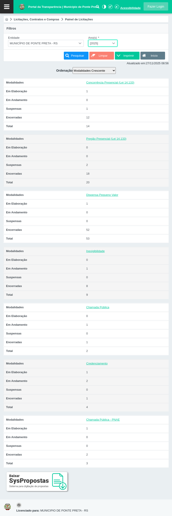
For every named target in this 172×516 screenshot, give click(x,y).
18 (87, 173)
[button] (156, 6)
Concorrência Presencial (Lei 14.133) (110, 82)
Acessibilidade (130, 8)
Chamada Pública (97, 307)
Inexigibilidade (95, 251)
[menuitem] (6, 19)
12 (87, 117)
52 (87, 229)
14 (87, 126)
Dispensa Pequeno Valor (102, 195)
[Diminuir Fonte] (116, 8)
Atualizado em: (136, 63)
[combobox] (46, 43)
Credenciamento (97, 363)
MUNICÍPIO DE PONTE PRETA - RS (34, 43)
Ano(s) (93, 37)
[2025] (94, 43)
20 (87, 182)
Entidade (13, 37)
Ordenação (64, 70)
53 (87, 238)
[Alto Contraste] (103, 8)
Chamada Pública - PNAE (103, 419)
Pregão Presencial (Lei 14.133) (106, 138)
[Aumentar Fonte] (110, 8)
